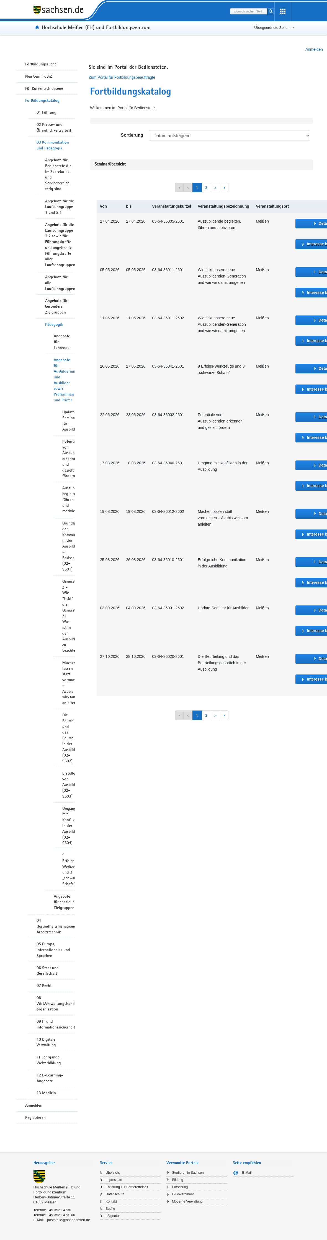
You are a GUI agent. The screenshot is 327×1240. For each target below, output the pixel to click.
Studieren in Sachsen (188, 1173)
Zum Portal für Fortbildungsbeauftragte (122, 77)
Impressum (114, 1180)
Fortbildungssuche (40, 64)
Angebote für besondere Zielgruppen (56, 306)
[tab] (64, 1163)
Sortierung (132, 135)
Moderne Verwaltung (187, 1201)
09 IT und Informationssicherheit (56, 1024)
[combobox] (249, 11)
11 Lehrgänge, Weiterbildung (49, 1060)
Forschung (180, 1187)
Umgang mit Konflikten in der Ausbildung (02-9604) (68, 826)
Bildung (177, 1180)
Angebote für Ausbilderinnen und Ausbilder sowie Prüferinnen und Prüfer (64, 380)
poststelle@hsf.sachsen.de (68, 1220)
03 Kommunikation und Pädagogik (53, 145)
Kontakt (111, 1201)
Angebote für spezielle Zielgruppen (64, 902)
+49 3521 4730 (59, 1210)
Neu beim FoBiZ (38, 76)
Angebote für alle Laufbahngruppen (60, 282)
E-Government (183, 1194)
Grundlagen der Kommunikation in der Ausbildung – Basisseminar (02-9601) (68, 546)
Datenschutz (115, 1194)
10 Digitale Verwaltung (46, 1042)
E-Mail (247, 1173)
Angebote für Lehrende (62, 341)
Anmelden (314, 49)
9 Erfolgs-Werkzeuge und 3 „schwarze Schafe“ (68, 869)
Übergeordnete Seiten (271, 28)
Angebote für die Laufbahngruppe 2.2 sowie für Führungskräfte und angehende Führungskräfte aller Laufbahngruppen (60, 244)
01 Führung (46, 112)
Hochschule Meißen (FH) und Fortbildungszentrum (96, 27)
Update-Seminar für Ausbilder (68, 420)
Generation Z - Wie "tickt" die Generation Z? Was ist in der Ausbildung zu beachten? (68, 616)
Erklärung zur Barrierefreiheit (127, 1187)
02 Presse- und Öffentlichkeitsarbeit (54, 127)
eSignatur (113, 1216)
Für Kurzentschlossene (44, 88)
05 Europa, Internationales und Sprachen (53, 949)
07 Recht (44, 985)
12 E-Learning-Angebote (50, 1078)
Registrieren (35, 1117)
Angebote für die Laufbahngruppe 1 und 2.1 (59, 206)
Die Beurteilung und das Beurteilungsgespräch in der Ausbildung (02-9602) (68, 737)
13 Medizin (46, 1092)
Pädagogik (54, 324)
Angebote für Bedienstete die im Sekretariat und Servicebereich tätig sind (58, 174)
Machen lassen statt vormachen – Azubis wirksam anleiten (68, 682)
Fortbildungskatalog (42, 100)
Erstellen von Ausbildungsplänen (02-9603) (68, 785)
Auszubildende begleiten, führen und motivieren (68, 499)
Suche (110, 1209)
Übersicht (113, 1173)
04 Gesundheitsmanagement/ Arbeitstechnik (56, 926)
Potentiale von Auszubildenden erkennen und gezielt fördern (68, 458)
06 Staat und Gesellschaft (48, 970)
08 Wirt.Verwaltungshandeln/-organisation (56, 1003)
